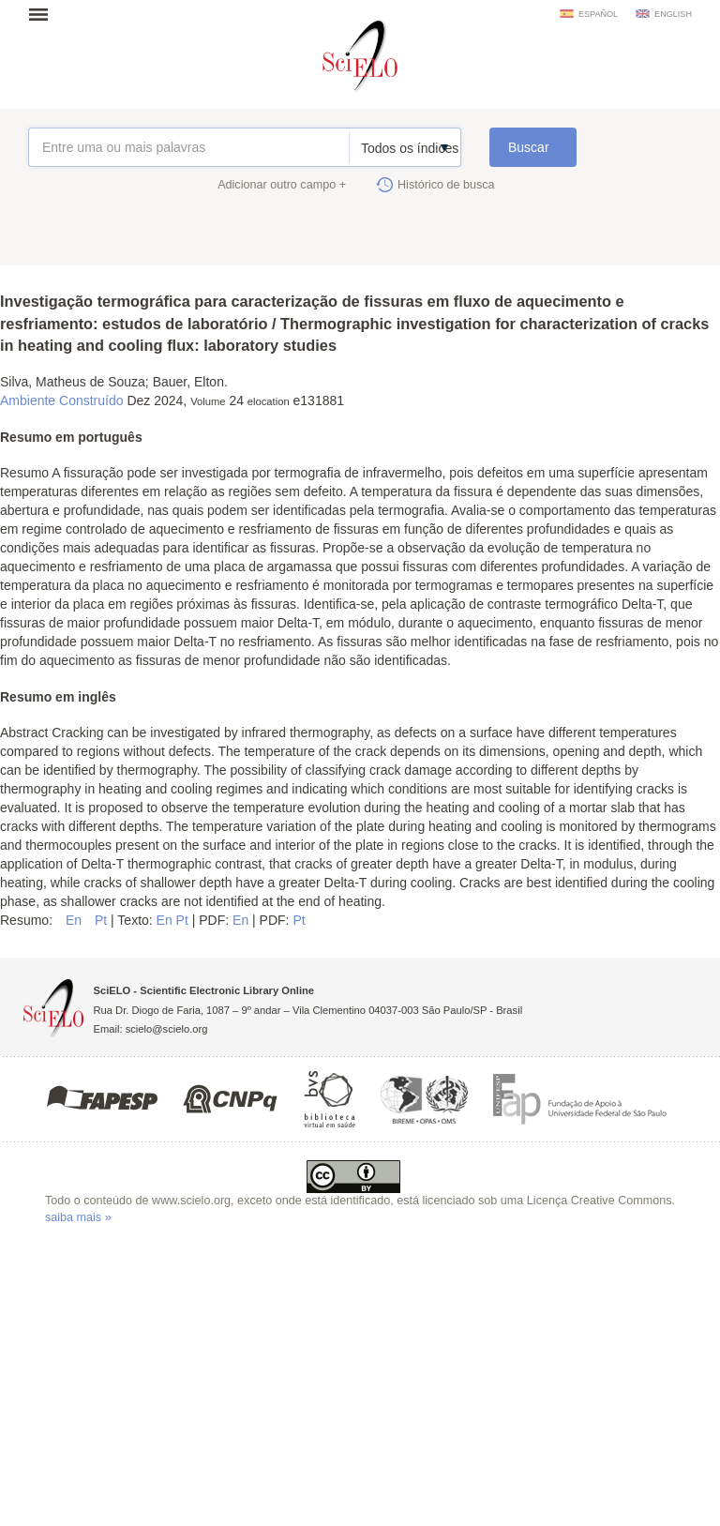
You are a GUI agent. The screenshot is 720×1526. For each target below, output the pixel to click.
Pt (103, 920)
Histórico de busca (446, 184)
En (75, 920)
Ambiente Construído (62, 400)
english (673, 14)
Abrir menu (44, 14)
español (598, 14)
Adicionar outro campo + (282, 184)
